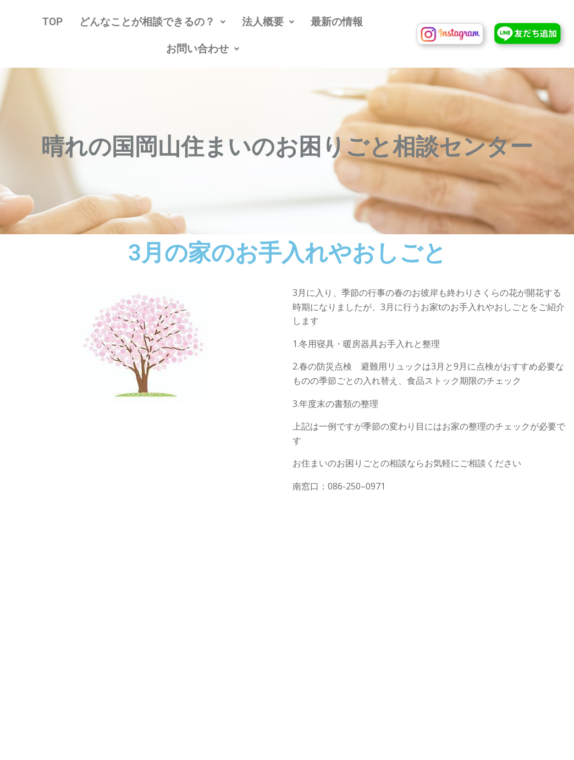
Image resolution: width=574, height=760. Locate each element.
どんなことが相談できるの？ (152, 21)
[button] (152, 21)
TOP (52, 21)
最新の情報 (337, 21)
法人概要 (268, 21)
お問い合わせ (202, 48)
